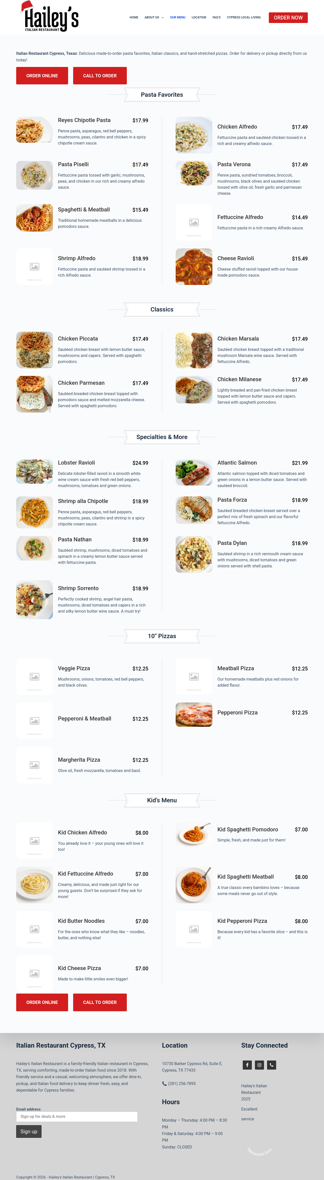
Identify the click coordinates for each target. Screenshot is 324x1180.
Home (134, 17)
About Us (155, 18)
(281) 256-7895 (182, 1077)
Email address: (77, 1108)
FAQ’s (217, 17)
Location (199, 17)
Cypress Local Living (244, 17)
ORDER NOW (288, 18)
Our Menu (178, 17)
